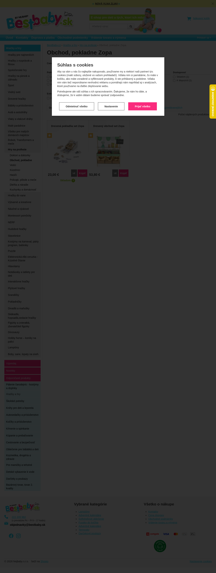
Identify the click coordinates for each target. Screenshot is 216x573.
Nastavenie (111, 103)
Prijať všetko (142, 103)
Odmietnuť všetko (76, 103)
